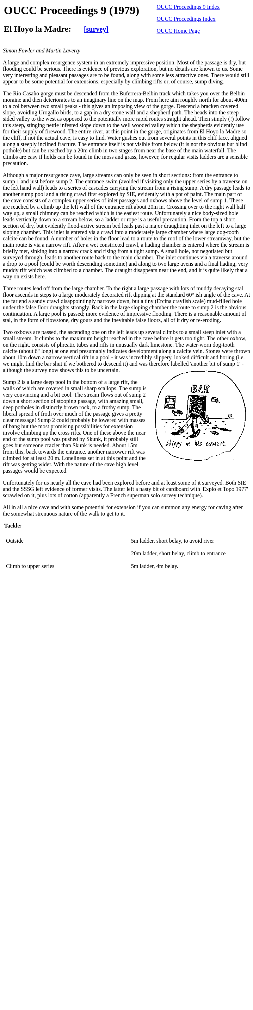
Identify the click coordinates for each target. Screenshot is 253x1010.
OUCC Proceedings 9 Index (188, 7)
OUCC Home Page (178, 31)
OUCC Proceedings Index (186, 19)
